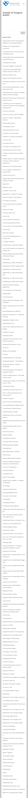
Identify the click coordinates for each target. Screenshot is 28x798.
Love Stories (6, 229)
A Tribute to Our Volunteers (10, 133)
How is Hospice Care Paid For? (11, 219)
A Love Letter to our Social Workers (13, 226)
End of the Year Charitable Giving (12, 402)
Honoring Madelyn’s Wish (10, 492)
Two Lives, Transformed (10, 496)
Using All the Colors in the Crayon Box (13, 632)
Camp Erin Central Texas (10, 489)
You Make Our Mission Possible (11, 684)
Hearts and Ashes (8, 759)
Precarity (5, 354)
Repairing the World (8, 749)
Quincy (5, 772)
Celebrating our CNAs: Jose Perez (12, 269)
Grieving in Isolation (8, 332)
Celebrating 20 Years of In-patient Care (14, 520)
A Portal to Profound (8, 111)
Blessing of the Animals (9, 551)
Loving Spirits (6, 499)
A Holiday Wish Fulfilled (9, 63)
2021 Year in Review (8, 233)
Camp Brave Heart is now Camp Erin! (13, 533)
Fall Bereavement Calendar (10, 412)
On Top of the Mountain (10, 467)
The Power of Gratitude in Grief (12, 146)
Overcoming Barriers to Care (11, 130)
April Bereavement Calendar (10, 445)
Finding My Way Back (9, 645)
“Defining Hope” (7, 542)
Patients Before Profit (9, 123)
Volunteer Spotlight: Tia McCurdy (12, 66)
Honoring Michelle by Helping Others (13, 405)
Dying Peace (6, 694)
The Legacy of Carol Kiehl (10, 652)
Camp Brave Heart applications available (14, 677)
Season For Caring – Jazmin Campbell (13, 114)
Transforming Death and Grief (11, 223)
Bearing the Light (8, 591)
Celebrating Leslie (8, 782)
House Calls (6, 216)
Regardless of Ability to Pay (10, 320)
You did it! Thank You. (9, 680)
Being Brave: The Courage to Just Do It (14, 697)
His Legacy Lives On (8, 143)
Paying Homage (7, 435)
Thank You (6, 348)
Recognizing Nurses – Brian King (12, 358)
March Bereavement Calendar (11, 451)
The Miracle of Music (9, 386)
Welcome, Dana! (7, 187)
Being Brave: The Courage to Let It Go (13, 709)
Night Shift (6, 184)
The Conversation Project (10, 655)
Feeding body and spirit (9, 658)
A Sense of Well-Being (9, 726)
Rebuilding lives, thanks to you (11, 786)
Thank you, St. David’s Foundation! (12, 136)
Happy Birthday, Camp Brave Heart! (13, 597)
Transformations (7, 766)
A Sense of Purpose (8, 398)
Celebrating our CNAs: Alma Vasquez (13, 281)
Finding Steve (6, 769)
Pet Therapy (6, 486)
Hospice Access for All (9, 175)
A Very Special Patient (9, 502)
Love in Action (7, 601)
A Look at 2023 (7, 140)
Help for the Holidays (9, 477)
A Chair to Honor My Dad (10, 582)
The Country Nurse (8, 431)
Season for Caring (8, 625)
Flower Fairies (6, 455)
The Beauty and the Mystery (11, 506)
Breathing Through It (9, 674)
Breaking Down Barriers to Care (12, 344)
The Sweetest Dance (8, 126)
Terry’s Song (6, 615)
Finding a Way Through (9, 628)
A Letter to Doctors (8, 662)
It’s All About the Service (9, 201)
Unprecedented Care (8, 323)
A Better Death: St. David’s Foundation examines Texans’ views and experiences (14, 161)
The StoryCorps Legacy (9, 648)
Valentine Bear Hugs (8, 762)
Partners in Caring (8, 209)
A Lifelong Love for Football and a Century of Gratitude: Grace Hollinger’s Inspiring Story (14, 106)
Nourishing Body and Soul (10, 716)
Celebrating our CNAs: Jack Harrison (13, 278)
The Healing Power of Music (11, 700)
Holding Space (7, 293)
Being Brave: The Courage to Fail (12, 719)
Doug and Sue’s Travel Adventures (12, 635)
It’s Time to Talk (7, 687)
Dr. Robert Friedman (8, 241)
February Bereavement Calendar (12, 458)
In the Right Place (8, 474)
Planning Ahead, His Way (10, 594)
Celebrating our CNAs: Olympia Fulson (13, 266)
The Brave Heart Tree (9, 213)
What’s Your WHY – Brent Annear (12, 197)
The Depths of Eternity (9, 438)
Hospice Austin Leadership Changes (13, 245)
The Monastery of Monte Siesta (12, 408)
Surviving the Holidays (9, 729)
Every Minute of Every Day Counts (12, 390)
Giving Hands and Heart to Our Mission (14, 789)
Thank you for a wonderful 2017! (12, 523)
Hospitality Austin (8, 776)
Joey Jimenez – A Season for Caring (12, 194)
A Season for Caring (8, 530)
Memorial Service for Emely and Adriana (14, 622)
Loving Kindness (7, 618)
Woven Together (7, 752)
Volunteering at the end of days (12, 150)
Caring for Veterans (8, 670)
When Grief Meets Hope (9, 75)
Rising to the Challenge (9, 351)
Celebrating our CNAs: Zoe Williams (13, 262)
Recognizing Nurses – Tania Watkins (13, 361)
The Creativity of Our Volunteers (12, 290)
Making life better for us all (10, 642)
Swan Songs (6, 259)
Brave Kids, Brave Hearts (10, 779)
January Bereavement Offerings (11, 311)
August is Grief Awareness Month (12, 78)
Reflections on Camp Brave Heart (12, 166)
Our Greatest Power (8, 756)
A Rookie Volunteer (8, 470)
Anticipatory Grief (8, 335)
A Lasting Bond (7, 448)
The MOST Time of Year (9, 191)
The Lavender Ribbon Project (11, 690)
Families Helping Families (10, 527)
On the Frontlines (8, 297)
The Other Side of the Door (10, 441)
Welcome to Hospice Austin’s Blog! (12, 792)
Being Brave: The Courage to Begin (13, 723)
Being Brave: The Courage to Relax (12, 713)
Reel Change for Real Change (11, 638)
